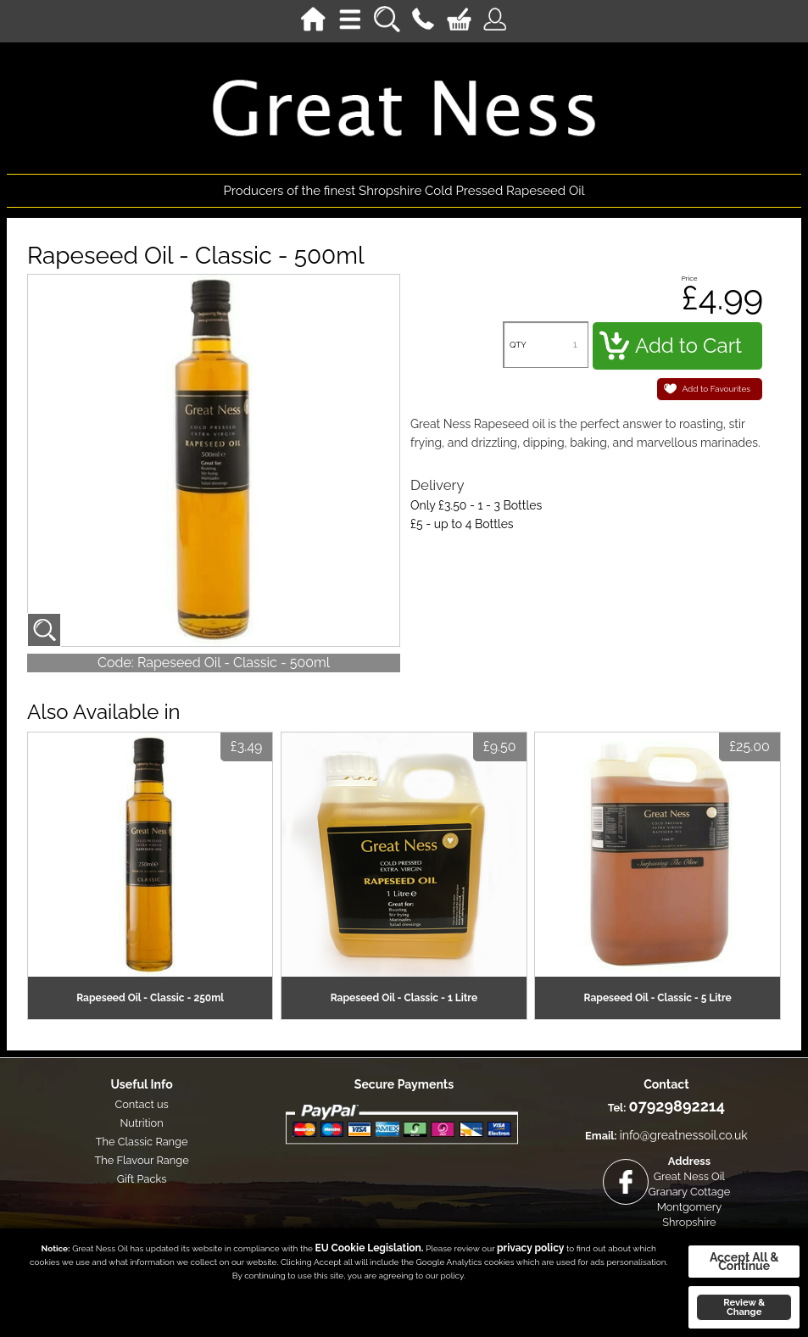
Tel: (617, 1107)
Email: (600, 1135)
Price (690, 278)
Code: (116, 663)
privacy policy (530, 1248)
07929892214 (677, 1106)
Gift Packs (142, 1179)
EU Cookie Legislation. (369, 1248)
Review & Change (744, 1307)
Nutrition (141, 1123)
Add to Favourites (717, 388)
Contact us (141, 1104)
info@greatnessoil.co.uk (684, 1135)
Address (689, 1161)
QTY (518, 344)
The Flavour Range (141, 1160)
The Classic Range (142, 1141)
